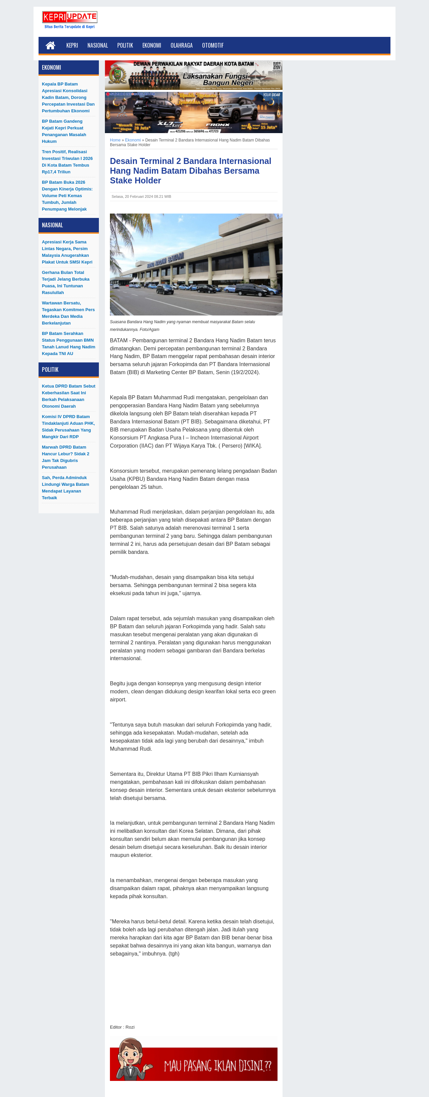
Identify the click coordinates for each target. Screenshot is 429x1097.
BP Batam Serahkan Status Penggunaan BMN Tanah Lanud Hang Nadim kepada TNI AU (68, 343)
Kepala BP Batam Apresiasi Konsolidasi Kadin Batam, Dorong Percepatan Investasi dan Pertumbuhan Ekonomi (68, 97)
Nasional (97, 45)
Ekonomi (151, 45)
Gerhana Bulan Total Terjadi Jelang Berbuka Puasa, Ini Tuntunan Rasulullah (65, 282)
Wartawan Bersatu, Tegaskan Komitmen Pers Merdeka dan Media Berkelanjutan (68, 313)
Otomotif (213, 45)
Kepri (72, 45)
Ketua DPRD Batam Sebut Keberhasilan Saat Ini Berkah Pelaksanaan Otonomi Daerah (69, 396)
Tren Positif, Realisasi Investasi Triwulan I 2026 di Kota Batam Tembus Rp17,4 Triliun (67, 161)
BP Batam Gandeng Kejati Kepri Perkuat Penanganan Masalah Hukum (64, 131)
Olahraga (182, 45)
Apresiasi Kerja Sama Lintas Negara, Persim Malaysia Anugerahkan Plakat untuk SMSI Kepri (67, 252)
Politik (125, 45)
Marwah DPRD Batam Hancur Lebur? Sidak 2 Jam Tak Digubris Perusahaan (65, 457)
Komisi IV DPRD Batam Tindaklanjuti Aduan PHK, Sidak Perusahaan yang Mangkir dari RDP (68, 426)
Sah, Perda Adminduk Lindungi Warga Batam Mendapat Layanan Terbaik (65, 487)
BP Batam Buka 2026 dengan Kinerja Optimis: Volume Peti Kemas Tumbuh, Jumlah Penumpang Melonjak (67, 196)
